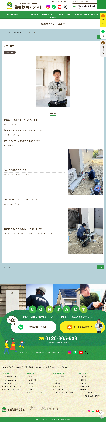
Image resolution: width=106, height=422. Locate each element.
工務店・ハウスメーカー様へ (13, 386)
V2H (68, 14)
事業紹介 (83, 383)
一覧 (100, 267)
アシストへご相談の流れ (11, 389)
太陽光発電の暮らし (48, 14)
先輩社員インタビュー (87, 386)
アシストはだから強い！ (14, 14)
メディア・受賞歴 (86, 392)
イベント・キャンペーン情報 (64, 392)
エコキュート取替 (32, 14)
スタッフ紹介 (95, 14)
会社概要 (53, 17)
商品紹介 (32, 377)
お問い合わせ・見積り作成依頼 (90, 396)
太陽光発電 (32, 380)
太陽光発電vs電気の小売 (12, 383)
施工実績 (57, 386)
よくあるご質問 (60, 377)
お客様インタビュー (80, 14)
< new (4, 37)
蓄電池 (61, 14)
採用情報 (83, 380)
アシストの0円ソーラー (36, 392)
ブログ (57, 380)
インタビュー (59, 389)
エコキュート (33, 386)
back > (11, 37)
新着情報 (57, 383)
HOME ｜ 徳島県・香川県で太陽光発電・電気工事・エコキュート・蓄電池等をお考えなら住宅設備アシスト (37, 367)
